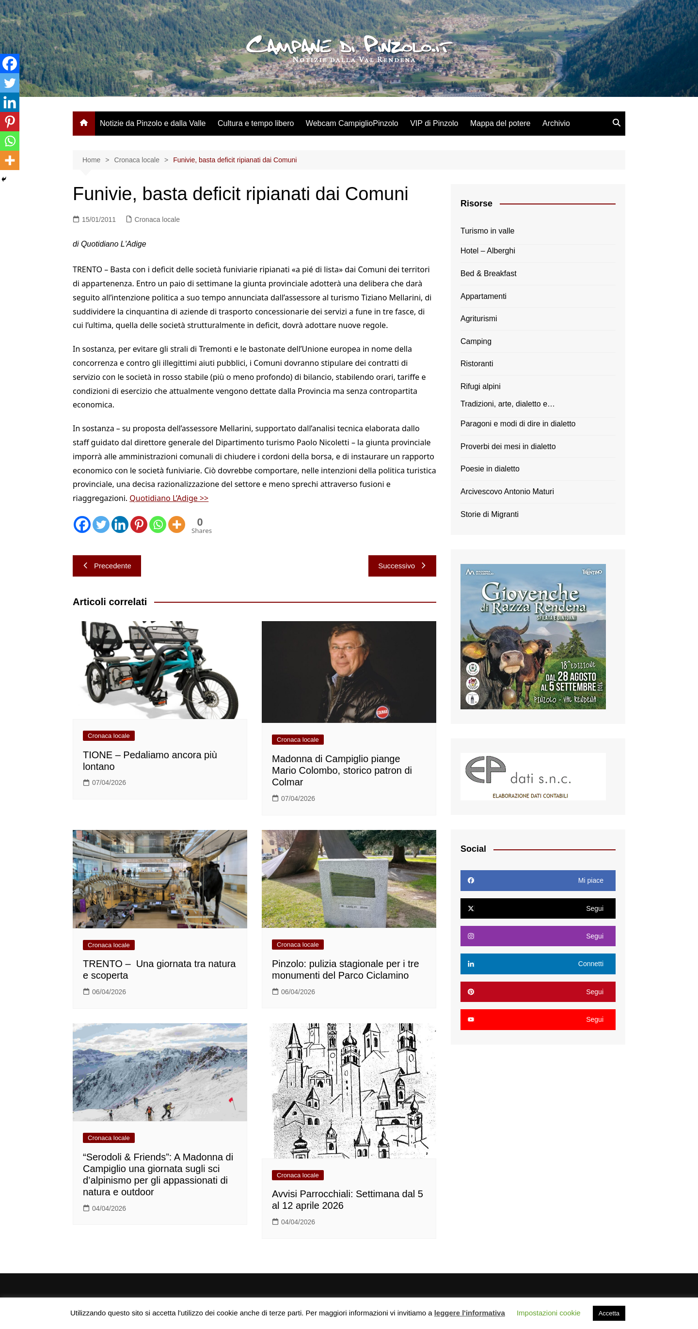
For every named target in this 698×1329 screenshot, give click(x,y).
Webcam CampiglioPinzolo (352, 123)
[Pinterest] (138, 524)
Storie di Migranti (489, 514)
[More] (176, 524)
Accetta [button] (609, 1313)
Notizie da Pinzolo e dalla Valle (153, 123)
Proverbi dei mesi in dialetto (508, 446)
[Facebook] (82, 524)
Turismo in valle (487, 231)
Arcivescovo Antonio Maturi (507, 491)
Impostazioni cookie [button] (549, 1313)
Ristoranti (476, 364)
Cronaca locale (157, 219)
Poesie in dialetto (490, 469)
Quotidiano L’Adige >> (168, 498)
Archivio (556, 123)
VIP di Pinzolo (434, 123)
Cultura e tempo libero (256, 123)
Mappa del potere (500, 123)
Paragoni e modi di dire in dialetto (517, 424)
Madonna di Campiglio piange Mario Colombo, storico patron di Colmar (342, 770)
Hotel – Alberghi (487, 251)
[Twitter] (101, 524)
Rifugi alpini (480, 386)
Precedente (106, 566)
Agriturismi (478, 318)
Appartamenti (483, 296)
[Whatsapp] (157, 524)
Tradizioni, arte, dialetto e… (507, 404)
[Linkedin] (119, 524)
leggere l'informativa (469, 1313)
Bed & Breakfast (488, 273)
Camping (476, 341)
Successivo (402, 566)
